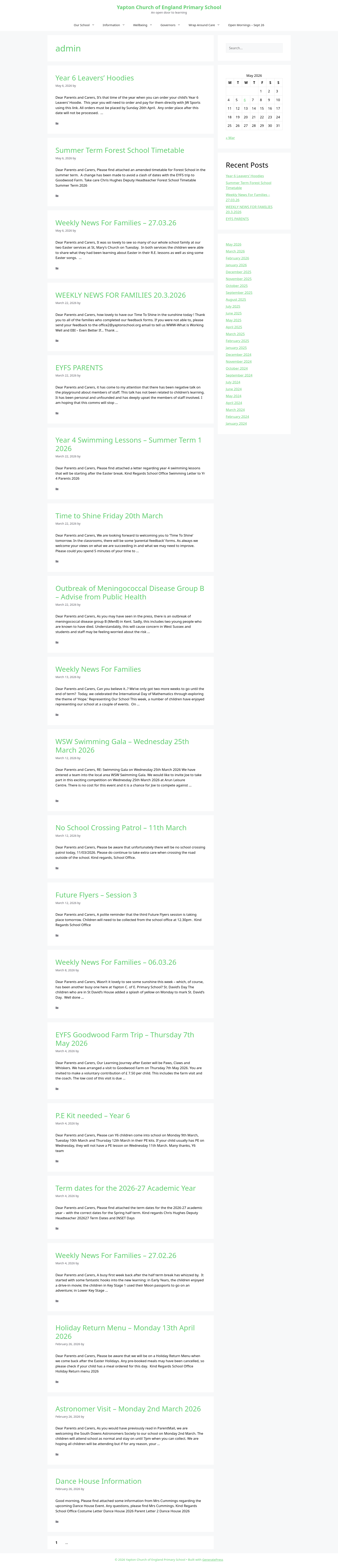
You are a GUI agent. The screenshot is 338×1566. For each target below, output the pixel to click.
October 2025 (237, 285)
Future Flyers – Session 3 (96, 895)
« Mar (230, 137)
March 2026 (235, 251)
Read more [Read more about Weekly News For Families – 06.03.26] (93, 997)
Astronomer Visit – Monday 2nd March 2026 (128, 1408)
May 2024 (233, 396)
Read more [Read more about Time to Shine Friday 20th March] (148, 551)
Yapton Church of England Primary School (169, 7)
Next (84, 1542)
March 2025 (235, 334)
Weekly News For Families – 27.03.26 (116, 222)
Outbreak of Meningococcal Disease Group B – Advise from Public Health (130, 592)
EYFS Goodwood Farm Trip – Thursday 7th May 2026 (125, 1039)
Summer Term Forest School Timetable (120, 150)
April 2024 (234, 402)
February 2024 (237, 416)
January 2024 (236, 423)
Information (116, 25)
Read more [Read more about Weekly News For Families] (149, 704)
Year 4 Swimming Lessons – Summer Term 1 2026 (129, 444)
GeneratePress (212, 1559)
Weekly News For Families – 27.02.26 (116, 1255)
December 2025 (238, 272)
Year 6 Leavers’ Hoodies (95, 77)
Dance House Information (99, 1481)
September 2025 (239, 292)
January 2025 (236, 347)
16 (73, 1542)
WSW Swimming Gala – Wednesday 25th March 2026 (122, 746)
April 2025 (234, 327)
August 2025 (236, 299)
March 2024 (235, 409)
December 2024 (238, 354)
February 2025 (237, 340)
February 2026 (237, 258)
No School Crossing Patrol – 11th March (121, 827)
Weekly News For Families (98, 669)
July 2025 (233, 306)
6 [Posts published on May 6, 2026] (245, 99)
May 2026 (233, 244)
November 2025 (239, 278)
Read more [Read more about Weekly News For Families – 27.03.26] (91, 257)
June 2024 (234, 389)
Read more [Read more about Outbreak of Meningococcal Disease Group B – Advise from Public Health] (159, 631)
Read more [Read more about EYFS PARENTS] (127, 402)
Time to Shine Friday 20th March (109, 515)
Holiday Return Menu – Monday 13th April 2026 (125, 1332)
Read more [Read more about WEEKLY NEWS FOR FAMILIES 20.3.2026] (128, 330)
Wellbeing (145, 25)
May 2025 (233, 320)
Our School (86, 25)
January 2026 (236, 265)
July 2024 (233, 382)
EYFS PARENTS (79, 367)
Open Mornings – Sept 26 (246, 25)
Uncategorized (70, 123)
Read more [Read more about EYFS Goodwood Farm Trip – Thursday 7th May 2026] (135, 1078)
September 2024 (239, 375)
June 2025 (234, 313)
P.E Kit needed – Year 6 (93, 1115)
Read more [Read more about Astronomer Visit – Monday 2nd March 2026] (169, 1443)
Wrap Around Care (206, 25)
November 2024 (239, 361)
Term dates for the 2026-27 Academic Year (126, 1188)
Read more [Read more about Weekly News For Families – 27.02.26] (118, 1290)
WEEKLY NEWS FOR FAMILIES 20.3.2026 (121, 295)
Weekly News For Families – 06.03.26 (116, 962)
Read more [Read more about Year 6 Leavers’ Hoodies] (113, 112)
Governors (173, 25)
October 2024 (237, 368)
